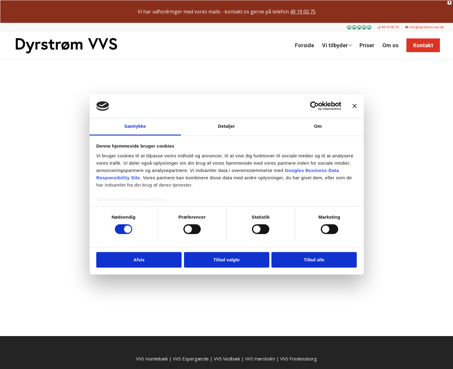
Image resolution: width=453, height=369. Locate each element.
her (162, 199)
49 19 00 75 (388, 27)
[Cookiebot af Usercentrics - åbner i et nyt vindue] (314, 106)
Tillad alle (314, 259)
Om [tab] (318, 126)
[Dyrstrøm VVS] (66, 45)
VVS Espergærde (191, 359)
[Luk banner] (354, 106)
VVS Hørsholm (260, 359)
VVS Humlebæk (152, 359)
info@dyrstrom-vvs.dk (424, 27)
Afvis (139, 259)
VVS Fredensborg (298, 359)
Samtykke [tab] (135, 126)
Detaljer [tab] (226, 126)
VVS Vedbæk (227, 359)
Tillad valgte (226, 259)
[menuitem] (359, 27)
